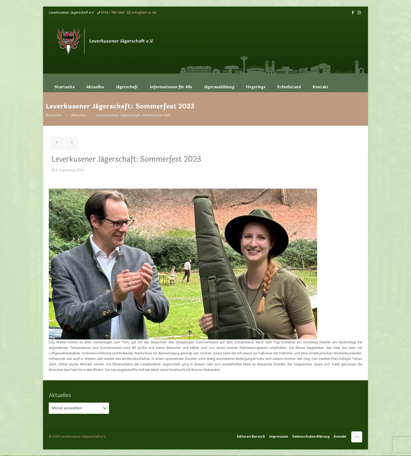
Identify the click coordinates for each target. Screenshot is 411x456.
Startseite (54, 115)
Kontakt (340, 436)
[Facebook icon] (353, 12)
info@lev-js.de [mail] (143, 12)
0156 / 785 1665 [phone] (113, 12)
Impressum (278, 436)
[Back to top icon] (356, 436)
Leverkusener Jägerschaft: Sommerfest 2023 (133, 115)
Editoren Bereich (251, 436)
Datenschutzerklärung (310, 436)
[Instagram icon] (359, 12)
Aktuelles (78, 115)
